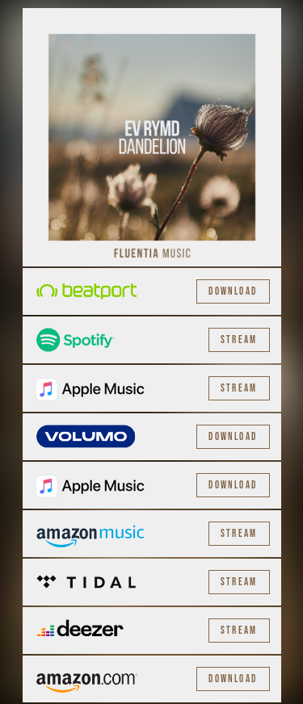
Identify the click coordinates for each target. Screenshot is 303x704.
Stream (239, 339)
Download (232, 291)
